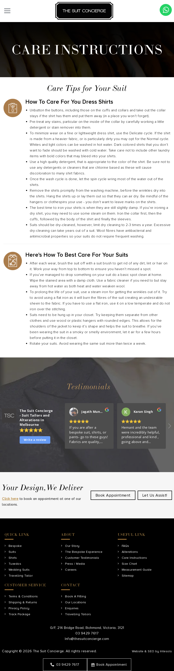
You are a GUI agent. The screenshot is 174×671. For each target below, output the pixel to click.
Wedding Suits (19, 570)
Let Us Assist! (154, 495)
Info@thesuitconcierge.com (87, 639)
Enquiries (72, 608)
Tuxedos (15, 564)
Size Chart (129, 564)
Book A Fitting (75, 596)
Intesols (166, 651)
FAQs (125, 546)
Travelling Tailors (78, 614)
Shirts (13, 558)
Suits (12, 552)
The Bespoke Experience (83, 552)
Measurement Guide (137, 570)
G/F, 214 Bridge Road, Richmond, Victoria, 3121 (87, 628)
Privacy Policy (19, 608)
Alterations (130, 552)
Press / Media (75, 564)
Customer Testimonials (82, 558)
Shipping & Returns (23, 602)
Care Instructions (134, 558)
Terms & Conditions (23, 596)
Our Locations (75, 602)
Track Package (19, 614)
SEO (151, 651)
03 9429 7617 (65, 664)
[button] (169, 427)
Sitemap (128, 576)
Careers (71, 570)
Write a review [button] (35, 440)
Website (138, 651)
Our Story (72, 546)
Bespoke (15, 546)
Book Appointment (109, 664)
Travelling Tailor (21, 576)
